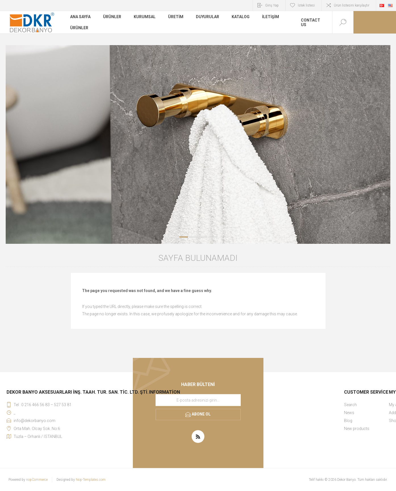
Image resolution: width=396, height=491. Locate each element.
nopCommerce (37, 480)
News (349, 412)
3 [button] (203, 237)
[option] (198, 144)
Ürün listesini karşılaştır (351, 5)
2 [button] (193, 237)
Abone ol (201, 414)
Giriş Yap (272, 5)
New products (356, 428)
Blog (348, 420)
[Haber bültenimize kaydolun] (198, 400)
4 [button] (212, 237)
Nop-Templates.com (91, 480)
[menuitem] (366, 405)
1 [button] (183, 237)
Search (350, 404)
